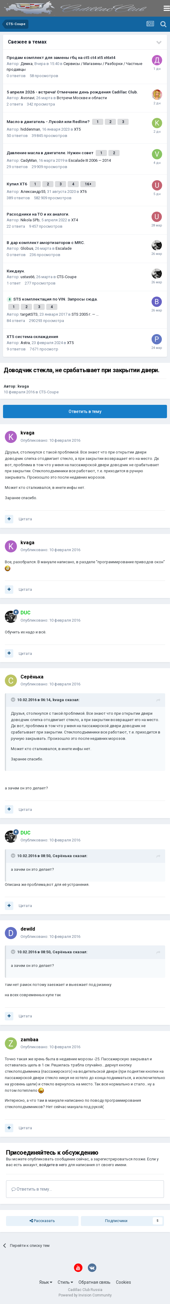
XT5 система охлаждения (32, 336)
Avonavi (27, 98)
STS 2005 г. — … (85, 314)
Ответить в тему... (31, 1189)
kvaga (23, 386)
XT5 (77, 129)
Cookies (123, 1282)
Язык (45, 1282)
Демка (27, 63)
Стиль (65, 1282)
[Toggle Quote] (13, 699)
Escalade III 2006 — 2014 (90, 160)
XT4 (74, 220)
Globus (27, 248)
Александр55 (33, 191)
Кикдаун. (16, 270)
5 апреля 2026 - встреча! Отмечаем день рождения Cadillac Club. (72, 91)
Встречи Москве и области (82, 98)
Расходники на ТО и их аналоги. (38, 214)
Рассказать (42, 1220)
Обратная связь (95, 1282)
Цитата (25, 519)
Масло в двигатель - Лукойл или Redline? (49, 121)
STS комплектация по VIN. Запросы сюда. (55, 299)
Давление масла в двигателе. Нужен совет (50, 152)
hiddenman (30, 129)
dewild (28, 929)
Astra (25, 342)
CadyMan (29, 160)
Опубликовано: (50, 440)
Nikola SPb (30, 220)
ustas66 (27, 277)
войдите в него (53, 1165)
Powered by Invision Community (85, 1295)
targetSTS (29, 314)
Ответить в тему (85, 411)
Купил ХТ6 (17, 183)
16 (88, 184)
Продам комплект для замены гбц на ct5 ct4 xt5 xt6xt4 (61, 57)
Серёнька (32, 677)
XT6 (83, 191)
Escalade (64, 248)
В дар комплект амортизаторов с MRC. (46, 242)
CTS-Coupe (66, 277)
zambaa (29, 1039)
